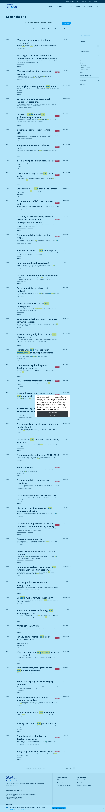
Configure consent (52, 412)
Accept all (52, 415)
